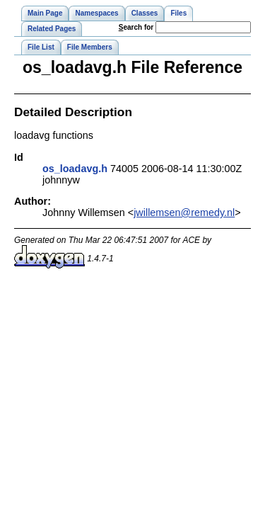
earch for (136, 27)
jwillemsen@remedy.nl (184, 212)
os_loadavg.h (74, 168)
